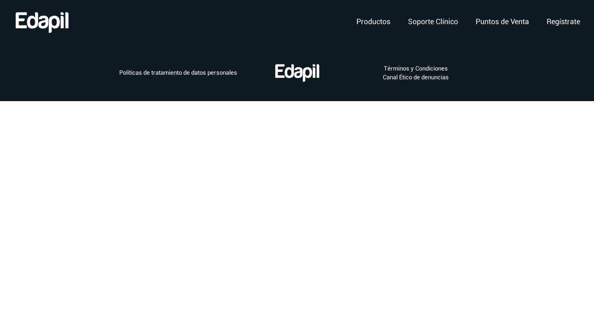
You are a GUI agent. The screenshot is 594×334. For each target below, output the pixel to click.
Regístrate (563, 21)
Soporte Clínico (433, 21)
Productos (373, 21)
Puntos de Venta (502, 21)
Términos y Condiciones (416, 68)
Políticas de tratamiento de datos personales (178, 72)
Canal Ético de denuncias (416, 77)
